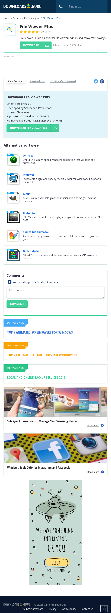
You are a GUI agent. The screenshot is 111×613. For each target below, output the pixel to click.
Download (28, 128)
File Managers (31, 18)
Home (7, 18)
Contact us (87, 609)
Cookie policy (68, 609)
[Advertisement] (55, 67)
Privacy (52, 609)
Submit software (33, 609)
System (17, 18)
